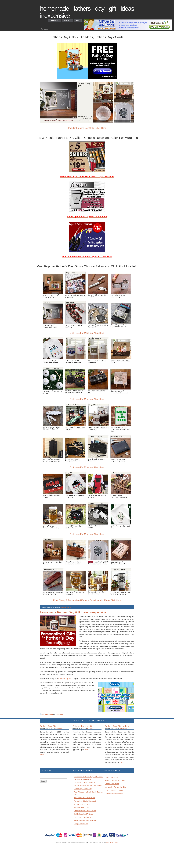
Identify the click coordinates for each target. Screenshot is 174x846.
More (42, 754)
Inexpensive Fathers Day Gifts (115, 787)
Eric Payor (90, 728)
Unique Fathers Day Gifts (114, 793)
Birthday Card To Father (82, 804)
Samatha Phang (65, 607)
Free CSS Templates (112, 842)
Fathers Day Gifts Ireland (117, 726)
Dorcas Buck (123, 728)
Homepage (54, 21)
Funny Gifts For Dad (81, 824)
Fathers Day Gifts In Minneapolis (85, 801)
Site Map (67, 21)
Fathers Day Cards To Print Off (84, 782)
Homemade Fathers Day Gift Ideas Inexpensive (73, 612)
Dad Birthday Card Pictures (83, 814)
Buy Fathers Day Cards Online (84, 798)
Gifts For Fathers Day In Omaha (85, 811)
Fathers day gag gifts (82, 726)
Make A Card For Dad (81, 807)
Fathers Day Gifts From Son (115, 780)
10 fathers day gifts (64, 678)
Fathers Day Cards (111, 777)
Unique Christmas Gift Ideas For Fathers (88, 785)
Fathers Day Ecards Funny (83, 789)
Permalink (59, 714)
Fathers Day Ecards (112, 784)
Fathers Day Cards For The (83, 817)
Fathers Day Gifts (48, 726)
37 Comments (47, 714)
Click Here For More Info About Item (87, 333)
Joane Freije (58, 728)
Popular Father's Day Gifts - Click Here (87, 128)
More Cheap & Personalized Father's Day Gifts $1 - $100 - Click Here (87, 600)
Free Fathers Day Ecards (114, 790)
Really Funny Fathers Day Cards (85, 820)
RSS (77, 21)
